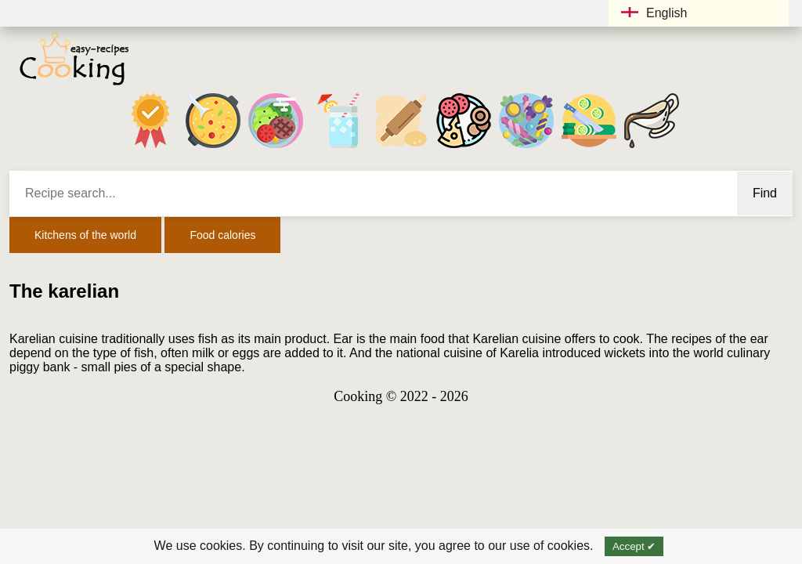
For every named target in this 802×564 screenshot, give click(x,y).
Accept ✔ (634, 546)
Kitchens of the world (85, 235)
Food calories (222, 235)
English (654, 13)
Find (765, 193)
